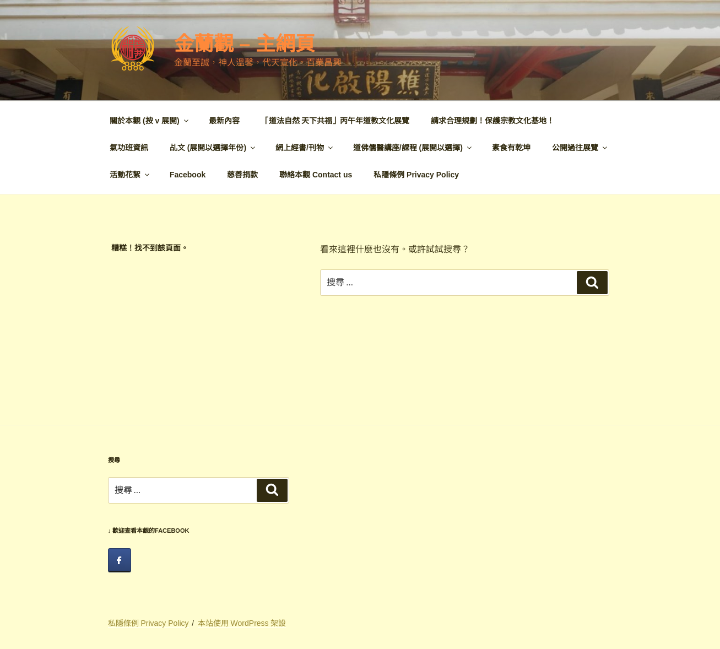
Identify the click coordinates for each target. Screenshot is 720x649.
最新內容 (224, 120)
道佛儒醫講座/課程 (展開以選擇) (413, 147)
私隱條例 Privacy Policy (416, 174)
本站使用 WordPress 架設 (242, 623)
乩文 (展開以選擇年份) (213, 147)
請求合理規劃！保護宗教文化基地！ (492, 120)
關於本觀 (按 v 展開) (150, 120)
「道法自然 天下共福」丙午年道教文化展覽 (335, 120)
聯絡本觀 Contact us (315, 174)
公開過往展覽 (580, 147)
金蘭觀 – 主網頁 (244, 44)
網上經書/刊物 (304, 147)
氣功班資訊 (129, 147)
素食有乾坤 (511, 147)
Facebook (187, 174)
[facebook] (119, 560)
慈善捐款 (242, 174)
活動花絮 (130, 174)
